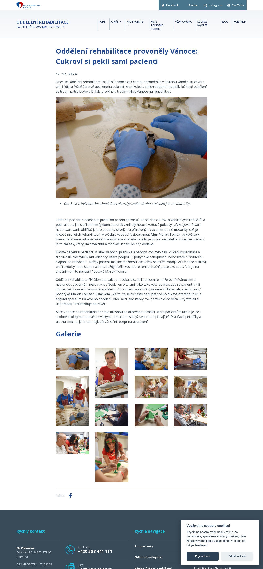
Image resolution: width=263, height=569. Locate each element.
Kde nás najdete (202, 24)
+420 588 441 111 (95, 551)
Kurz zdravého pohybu (157, 26)
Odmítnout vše (237, 556)
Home (102, 22)
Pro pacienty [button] (135, 22)
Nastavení (201, 545)
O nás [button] (115, 22)
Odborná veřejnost (149, 558)
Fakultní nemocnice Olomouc (42, 25)
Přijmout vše (202, 556)
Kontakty (240, 22)
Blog (225, 22)
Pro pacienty (144, 547)
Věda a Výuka (183, 22)
